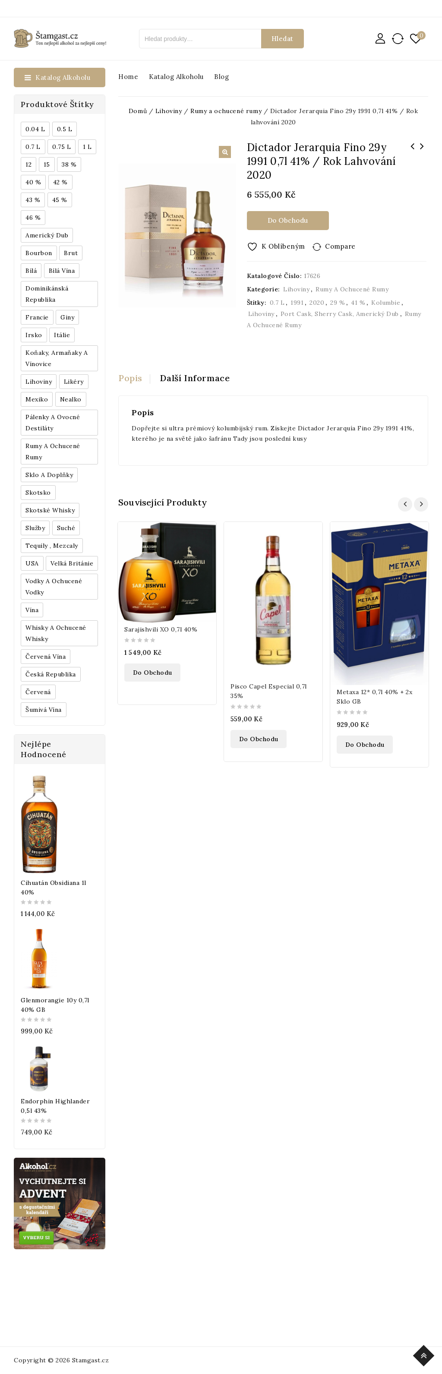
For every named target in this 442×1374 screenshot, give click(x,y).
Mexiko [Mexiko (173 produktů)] (36, 399)
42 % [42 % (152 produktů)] (60, 182)
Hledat (283, 39)
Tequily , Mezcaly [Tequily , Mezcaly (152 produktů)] (51, 546)
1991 (296, 302)
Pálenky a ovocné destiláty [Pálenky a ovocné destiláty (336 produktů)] (52, 422)
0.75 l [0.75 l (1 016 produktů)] (61, 147)
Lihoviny (296, 289)
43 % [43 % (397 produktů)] (32, 200)
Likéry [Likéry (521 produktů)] (74, 381)
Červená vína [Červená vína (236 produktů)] (45, 656)
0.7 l (277, 302)
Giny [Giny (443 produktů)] (67, 317)
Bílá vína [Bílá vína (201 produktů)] (62, 271)
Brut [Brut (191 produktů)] (71, 253)
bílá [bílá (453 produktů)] (31, 271)
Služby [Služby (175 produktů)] (35, 528)
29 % (337, 302)
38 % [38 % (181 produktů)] (69, 164)
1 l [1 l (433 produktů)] (87, 147)
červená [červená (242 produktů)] (38, 692)
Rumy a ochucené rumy (352, 289)
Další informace (195, 378)
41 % (358, 302)
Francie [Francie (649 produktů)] (37, 317)
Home (128, 77)
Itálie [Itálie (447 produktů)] (62, 335)
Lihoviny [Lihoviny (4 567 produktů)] (38, 381)
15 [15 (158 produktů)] (47, 164)
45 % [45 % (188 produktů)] (59, 200)
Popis (130, 378)
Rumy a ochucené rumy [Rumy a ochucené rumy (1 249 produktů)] (52, 451)
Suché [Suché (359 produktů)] (66, 528)
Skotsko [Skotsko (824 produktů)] (38, 492)
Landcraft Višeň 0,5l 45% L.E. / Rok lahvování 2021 (412, 157)
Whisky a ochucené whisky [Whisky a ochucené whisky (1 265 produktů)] (55, 633)
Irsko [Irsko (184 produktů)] (33, 335)
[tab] (134, 378)
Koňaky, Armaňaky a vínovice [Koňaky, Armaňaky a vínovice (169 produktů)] (56, 358)
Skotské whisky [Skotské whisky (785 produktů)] (50, 510)
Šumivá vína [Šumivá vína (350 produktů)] (43, 710)
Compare (340, 246)
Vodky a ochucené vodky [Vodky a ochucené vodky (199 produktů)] (53, 586)
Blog (221, 77)
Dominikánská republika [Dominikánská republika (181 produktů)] (46, 293)
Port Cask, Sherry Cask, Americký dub (340, 314)
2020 (316, 302)
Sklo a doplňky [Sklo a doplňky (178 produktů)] (49, 475)
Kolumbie (385, 302)
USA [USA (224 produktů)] (32, 563)
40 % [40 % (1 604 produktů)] (33, 182)
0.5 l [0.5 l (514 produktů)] (65, 129)
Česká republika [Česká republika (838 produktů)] (50, 674)
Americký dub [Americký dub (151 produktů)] (46, 235)
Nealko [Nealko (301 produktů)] (71, 399)
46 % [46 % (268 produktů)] (33, 217)
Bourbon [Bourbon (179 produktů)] (38, 253)
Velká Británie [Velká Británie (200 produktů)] (72, 563)
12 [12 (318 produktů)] (28, 164)
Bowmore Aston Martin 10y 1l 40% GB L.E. (421, 152)
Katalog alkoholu (176, 77)
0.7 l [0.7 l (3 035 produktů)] (33, 147)
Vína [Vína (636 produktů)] (31, 610)
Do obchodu (288, 220)
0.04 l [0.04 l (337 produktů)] (35, 129)
